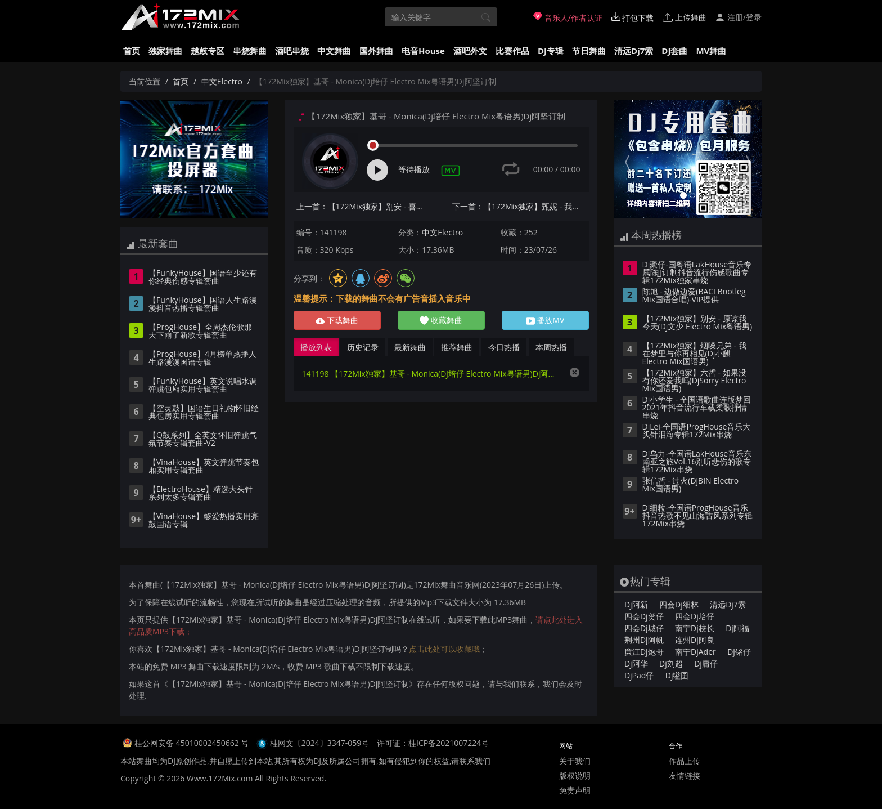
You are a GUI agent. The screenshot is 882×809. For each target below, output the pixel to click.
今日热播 (504, 347)
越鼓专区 (207, 50)
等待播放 (414, 169)
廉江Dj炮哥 (644, 651)
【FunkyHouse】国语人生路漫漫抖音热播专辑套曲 (202, 304)
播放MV (545, 320)
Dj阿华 (636, 663)
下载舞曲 (337, 320)
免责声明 (575, 790)
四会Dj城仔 (644, 628)
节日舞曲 (589, 50)
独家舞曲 (165, 50)
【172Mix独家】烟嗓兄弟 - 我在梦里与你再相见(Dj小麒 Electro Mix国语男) (694, 354)
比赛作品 (512, 50)
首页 (131, 50)
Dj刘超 (671, 663)
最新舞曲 (410, 347)
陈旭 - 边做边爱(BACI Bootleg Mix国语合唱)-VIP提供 (694, 296)
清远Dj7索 (633, 50)
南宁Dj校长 (694, 628)
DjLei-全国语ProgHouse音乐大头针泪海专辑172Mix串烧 (696, 431)
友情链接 (684, 775)
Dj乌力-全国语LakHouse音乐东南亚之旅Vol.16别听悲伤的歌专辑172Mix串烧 (697, 462)
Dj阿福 (737, 628)
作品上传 (684, 761)
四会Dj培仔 (694, 616)
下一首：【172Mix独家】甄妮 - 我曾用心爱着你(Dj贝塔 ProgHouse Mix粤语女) (520, 206)
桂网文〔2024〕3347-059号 (320, 743)
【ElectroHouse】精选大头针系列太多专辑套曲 (200, 493)
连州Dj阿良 (694, 639)
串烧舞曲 (250, 50)
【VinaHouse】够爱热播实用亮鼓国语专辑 (203, 520)
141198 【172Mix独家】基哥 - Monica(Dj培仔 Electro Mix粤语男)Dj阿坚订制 (430, 373)
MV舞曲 (711, 50)
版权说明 (575, 775)
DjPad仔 (639, 675)
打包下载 (632, 17)
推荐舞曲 (456, 347)
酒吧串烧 (292, 50)
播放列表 (316, 347)
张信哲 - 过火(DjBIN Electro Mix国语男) (690, 485)
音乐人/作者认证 (567, 17)
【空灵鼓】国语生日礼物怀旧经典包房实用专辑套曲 (203, 412)
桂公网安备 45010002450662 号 (192, 743)
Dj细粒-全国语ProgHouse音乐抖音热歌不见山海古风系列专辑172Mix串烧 (697, 516)
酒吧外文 (470, 50)
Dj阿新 (636, 604)
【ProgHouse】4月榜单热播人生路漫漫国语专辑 (202, 358)
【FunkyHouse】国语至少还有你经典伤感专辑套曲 (202, 277)
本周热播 (551, 347)
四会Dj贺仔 (644, 616)
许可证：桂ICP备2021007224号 (433, 743)
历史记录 (363, 347)
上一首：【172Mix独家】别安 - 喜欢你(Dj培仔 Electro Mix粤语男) (364, 206)
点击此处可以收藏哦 (444, 648)
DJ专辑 (551, 50)
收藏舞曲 (441, 320)
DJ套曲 (674, 50)
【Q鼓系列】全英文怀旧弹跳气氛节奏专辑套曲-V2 (202, 439)
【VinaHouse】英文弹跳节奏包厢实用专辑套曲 (203, 466)
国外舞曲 (376, 50)
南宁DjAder (695, 651)
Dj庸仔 (706, 663)
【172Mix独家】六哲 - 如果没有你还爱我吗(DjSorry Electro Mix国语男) (694, 381)
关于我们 (575, 761)
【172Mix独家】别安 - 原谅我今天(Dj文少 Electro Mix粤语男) (697, 323)
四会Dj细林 (679, 604)
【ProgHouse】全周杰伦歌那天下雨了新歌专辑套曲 (200, 331)
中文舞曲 (334, 50)
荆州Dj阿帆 (644, 639)
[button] (625, 159)
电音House (423, 50)
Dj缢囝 (677, 675)
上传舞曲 (684, 17)
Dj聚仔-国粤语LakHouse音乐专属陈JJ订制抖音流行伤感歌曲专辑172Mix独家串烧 (697, 273)
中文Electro (221, 81)
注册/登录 (738, 17)
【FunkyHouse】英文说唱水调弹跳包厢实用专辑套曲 (202, 385)
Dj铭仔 (739, 651)
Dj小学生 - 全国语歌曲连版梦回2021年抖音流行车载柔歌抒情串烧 (696, 408)
